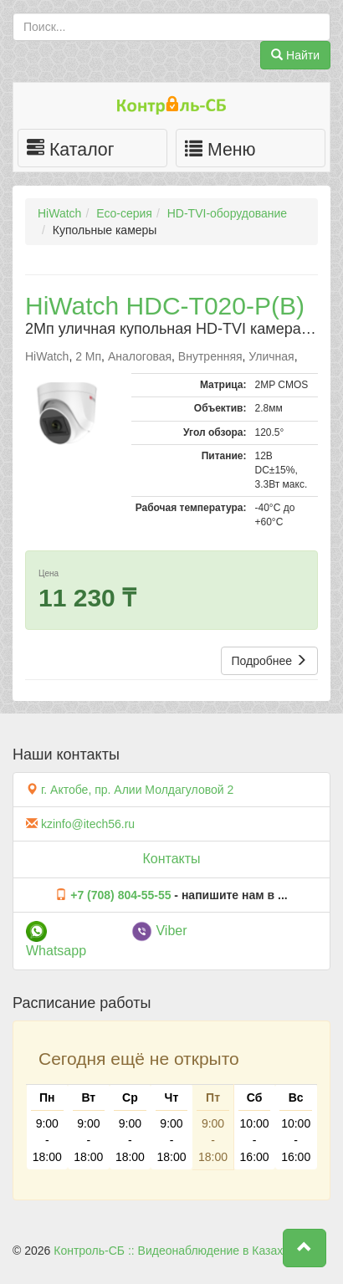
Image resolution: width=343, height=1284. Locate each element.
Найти (295, 55)
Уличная (271, 356)
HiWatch (59, 213)
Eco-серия (124, 213)
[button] (304, 1248)
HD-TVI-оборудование (227, 213)
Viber (159, 930)
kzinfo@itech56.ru (88, 824)
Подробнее (270, 661)
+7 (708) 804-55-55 (120, 895)
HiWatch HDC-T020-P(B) (165, 306)
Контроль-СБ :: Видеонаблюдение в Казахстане (183, 1250)
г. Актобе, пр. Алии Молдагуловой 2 (137, 789)
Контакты (171, 859)
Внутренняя (210, 356)
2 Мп (88, 356)
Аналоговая (140, 356)
